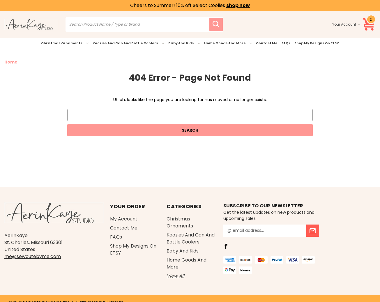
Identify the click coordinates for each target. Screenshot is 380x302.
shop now (238, 5)
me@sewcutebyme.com (32, 256)
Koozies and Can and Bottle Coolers (128, 43)
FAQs (286, 43)
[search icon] (216, 24)
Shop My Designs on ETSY (316, 43)
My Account (123, 219)
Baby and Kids (184, 43)
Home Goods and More (228, 43)
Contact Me (267, 43)
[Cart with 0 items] (369, 24)
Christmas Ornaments (65, 43)
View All (175, 276)
